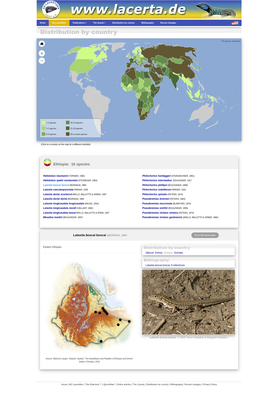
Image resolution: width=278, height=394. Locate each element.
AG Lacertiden (76, 384)
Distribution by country (157, 384)
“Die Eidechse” (92, 384)
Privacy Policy (210, 384)
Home (64, 384)
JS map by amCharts (231, 41)
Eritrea (158, 252)
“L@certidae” (108, 384)
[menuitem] (160, 76)
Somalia (178, 252)
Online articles (124, 384)
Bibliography (176, 384)
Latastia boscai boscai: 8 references (165, 265)
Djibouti (149, 252)
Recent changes (193, 384)
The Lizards (138, 384)
